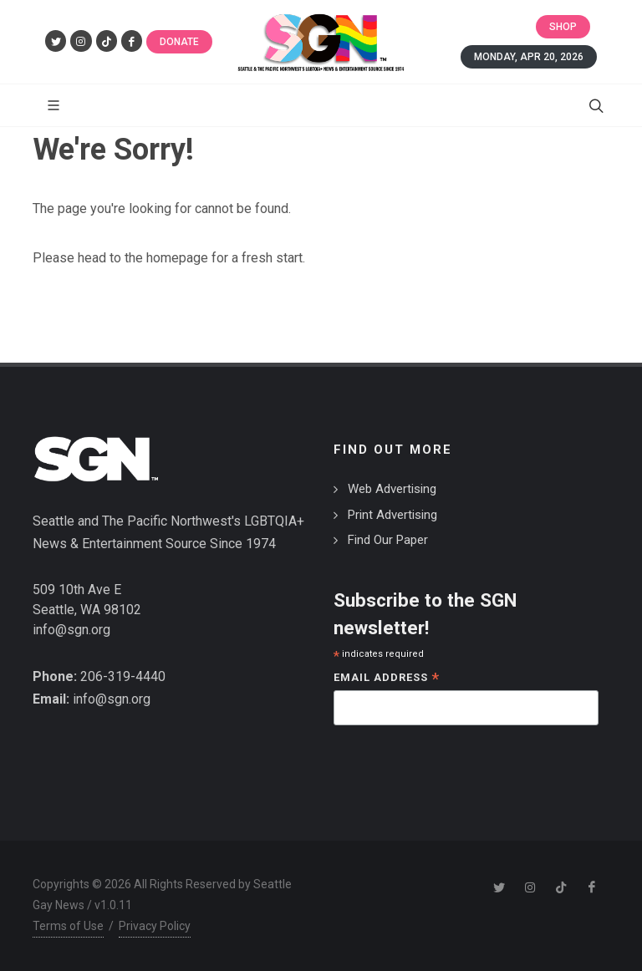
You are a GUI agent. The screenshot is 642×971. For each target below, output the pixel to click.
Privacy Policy (155, 926)
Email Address (387, 679)
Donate (179, 42)
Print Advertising (392, 514)
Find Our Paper (388, 539)
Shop (563, 27)
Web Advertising (392, 488)
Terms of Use (68, 926)
